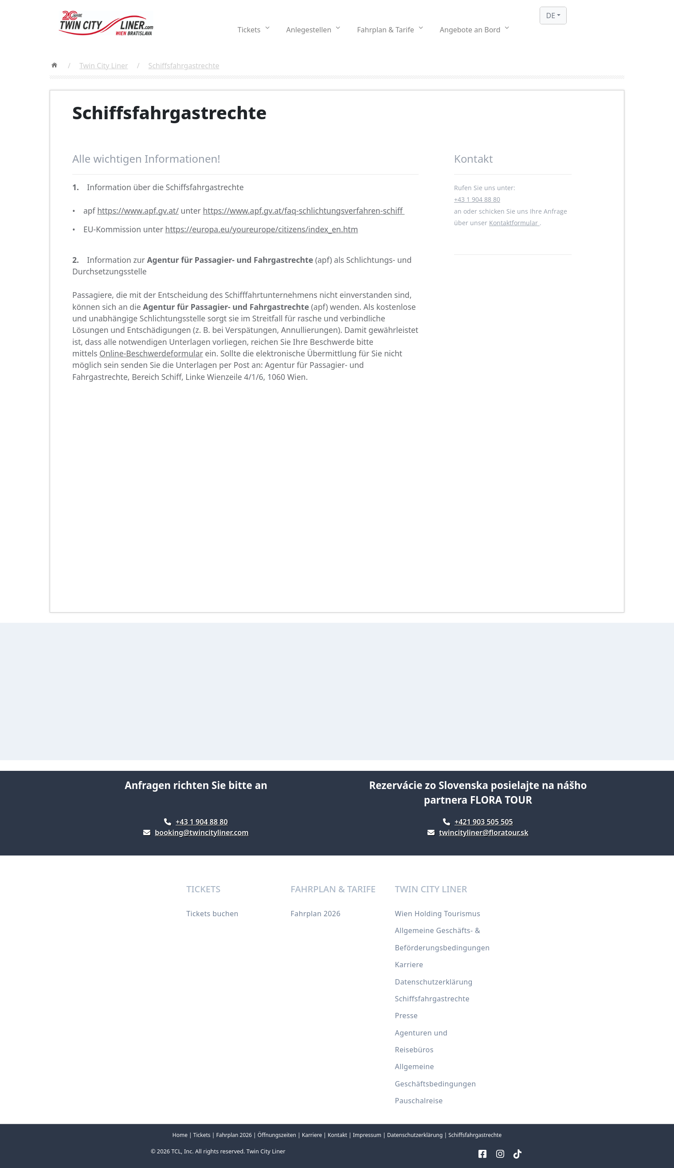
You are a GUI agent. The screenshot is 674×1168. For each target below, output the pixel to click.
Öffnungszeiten (277, 1135)
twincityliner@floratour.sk (483, 832)
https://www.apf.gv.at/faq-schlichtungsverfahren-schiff (303, 210)
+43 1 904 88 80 (477, 199)
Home (180, 1135)
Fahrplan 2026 (315, 913)
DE (550, 15)
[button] (253, 29)
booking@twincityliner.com (201, 832)
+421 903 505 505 (484, 822)
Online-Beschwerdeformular (151, 353)
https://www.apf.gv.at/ (138, 210)
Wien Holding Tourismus (438, 913)
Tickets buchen (212, 913)
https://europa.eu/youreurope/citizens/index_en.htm (261, 229)
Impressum (367, 1135)
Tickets (202, 1135)
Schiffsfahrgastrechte (184, 65)
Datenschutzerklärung (434, 982)
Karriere (409, 964)
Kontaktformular (514, 223)
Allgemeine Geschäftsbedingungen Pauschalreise (435, 1083)
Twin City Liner (103, 65)
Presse (406, 1015)
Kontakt (337, 1135)
